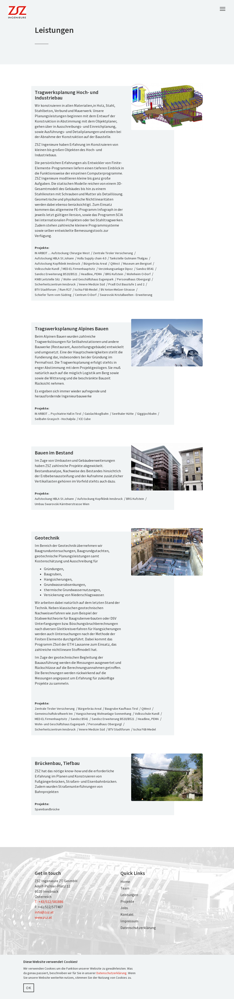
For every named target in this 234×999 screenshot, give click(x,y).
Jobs (124, 907)
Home (125, 881)
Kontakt (127, 914)
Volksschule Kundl (47, 269)
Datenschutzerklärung (138, 927)
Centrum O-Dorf (85, 295)
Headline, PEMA (91, 274)
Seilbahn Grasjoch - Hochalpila (55, 419)
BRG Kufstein (114, 274)
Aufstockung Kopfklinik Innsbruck (57, 263)
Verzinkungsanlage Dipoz (115, 269)
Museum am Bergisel (137, 263)
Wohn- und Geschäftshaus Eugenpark (88, 279)
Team (124, 888)
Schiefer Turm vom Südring (53, 295)
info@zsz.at (44, 912)
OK (28, 988)
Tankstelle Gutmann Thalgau (129, 258)
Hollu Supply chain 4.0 (91, 258)
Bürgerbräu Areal (95, 263)
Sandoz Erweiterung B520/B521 (56, 274)
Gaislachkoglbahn (97, 414)
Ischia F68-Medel (86, 289)
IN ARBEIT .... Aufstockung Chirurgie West (62, 253)
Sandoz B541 (145, 269)
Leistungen (129, 894)
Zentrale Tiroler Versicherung (113, 253)
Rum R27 (65, 289)
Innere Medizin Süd (92, 284)
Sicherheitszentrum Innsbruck (55, 284)
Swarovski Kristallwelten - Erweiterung (126, 295)
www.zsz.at (43, 917)
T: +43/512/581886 (49, 901)
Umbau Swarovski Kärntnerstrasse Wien (62, 504)
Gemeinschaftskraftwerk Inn (54, 714)
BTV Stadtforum (45, 289)
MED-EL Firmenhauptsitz (79, 269)
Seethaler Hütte (123, 414)
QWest (115, 263)
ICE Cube (85, 419)
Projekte (127, 901)
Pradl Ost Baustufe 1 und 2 (126, 284)
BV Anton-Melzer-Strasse (118, 289)
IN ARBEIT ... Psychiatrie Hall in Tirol (58, 414)
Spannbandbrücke (47, 809)
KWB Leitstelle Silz (47, 279)
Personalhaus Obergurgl (133, 279)
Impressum (129, 921)
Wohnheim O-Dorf (139, 274)
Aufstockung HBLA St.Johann (54, 258)
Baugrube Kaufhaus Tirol (121, 709)
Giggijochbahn (147, 414)
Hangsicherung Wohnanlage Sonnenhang (103, 714)
